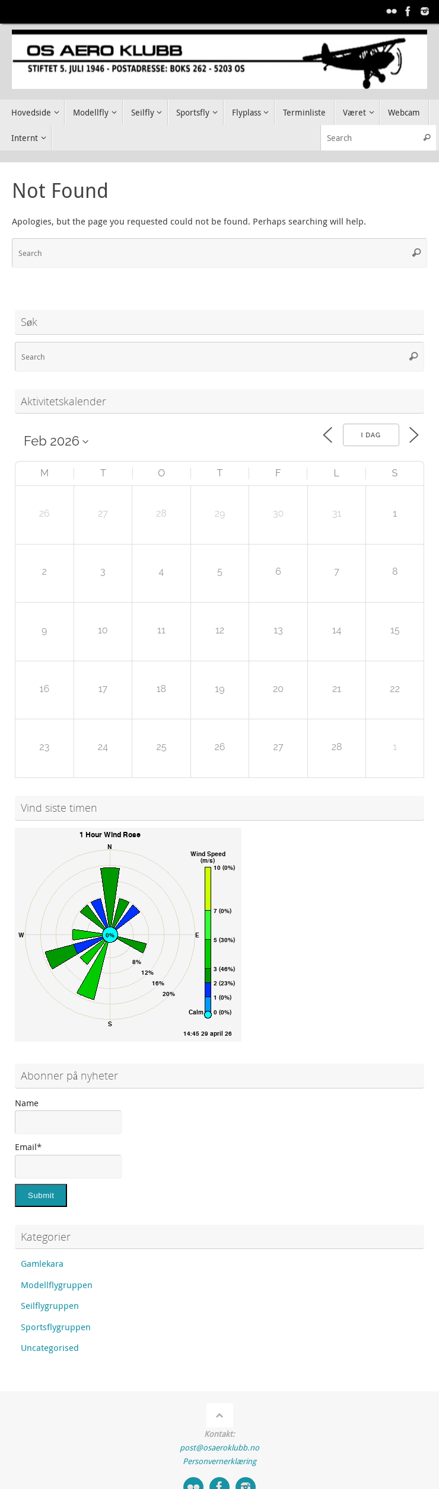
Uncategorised (50, 1347)
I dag (371, 435)
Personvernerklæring (219, 1461)
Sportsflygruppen (56, 1327)
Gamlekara (42, 1263)
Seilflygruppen (50, 1305)
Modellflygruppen (57, 1285)
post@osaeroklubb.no (219, 1447)
